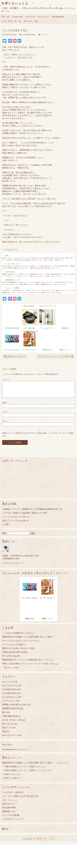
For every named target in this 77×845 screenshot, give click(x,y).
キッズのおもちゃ (9, 700)
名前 (4, 406)
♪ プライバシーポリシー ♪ (13, 566)
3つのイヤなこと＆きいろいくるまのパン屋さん (55, 356)
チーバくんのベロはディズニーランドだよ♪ (21, 644)
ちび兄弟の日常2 (17, 17)
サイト (5, 424)
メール (5, 415)
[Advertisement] (38, 483)
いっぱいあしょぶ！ (13, 264)
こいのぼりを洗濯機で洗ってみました (18, 636)
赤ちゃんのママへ (44, 17)
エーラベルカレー (29, 350)
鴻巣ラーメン (65, 350)
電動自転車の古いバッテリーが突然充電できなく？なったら (28, 663)
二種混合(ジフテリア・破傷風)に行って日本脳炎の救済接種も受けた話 (32, 512)
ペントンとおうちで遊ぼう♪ (14, 647)
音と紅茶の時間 (9, 811)
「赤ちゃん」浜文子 (10, 670)
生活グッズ (7, 731)
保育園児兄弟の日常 (10, 711)
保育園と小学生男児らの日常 (14, 708)
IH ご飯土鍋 (30, 328)
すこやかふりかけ (12, 350)
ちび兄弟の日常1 (28, 35)
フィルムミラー (47, 328)
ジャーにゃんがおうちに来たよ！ (16, 520)
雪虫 (7, 255)
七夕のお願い (10, 272)
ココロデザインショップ (12, 822)
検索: (4, 536)
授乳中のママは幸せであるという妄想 (18, 651)
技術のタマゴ (8, 807)
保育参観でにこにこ (13, 280)
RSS (5, 832)
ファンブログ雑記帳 (10, 818)
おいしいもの (8, 685)
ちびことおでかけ (9, 688)
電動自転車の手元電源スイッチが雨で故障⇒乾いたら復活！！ (29, 640)
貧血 (36, 21)
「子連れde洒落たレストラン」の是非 (18, 769)
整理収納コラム (9, 814)
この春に (6, 527)
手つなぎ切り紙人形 (10, 659)
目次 (8, 17)
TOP (3, 17)
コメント (44, 35)
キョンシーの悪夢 (12, 288)
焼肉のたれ (47, 350)
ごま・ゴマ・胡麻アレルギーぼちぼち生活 (20, 799)
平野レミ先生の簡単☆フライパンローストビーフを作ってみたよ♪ (30, 667)
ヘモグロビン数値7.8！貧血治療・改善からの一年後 (24, 516)
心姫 (15, 781)
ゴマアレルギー (30, 17)
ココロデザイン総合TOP (12, 795)
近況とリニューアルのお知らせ (15, 523)
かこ (40, 769)
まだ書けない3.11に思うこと (15, 356)
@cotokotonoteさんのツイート (15, 752)
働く (20, 21)
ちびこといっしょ (14, 3)
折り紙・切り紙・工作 (9, 21)
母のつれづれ (28, 21)
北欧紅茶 (65, 328)
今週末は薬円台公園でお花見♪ (15, 655)
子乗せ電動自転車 (58, 17)
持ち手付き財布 (12, 328)
